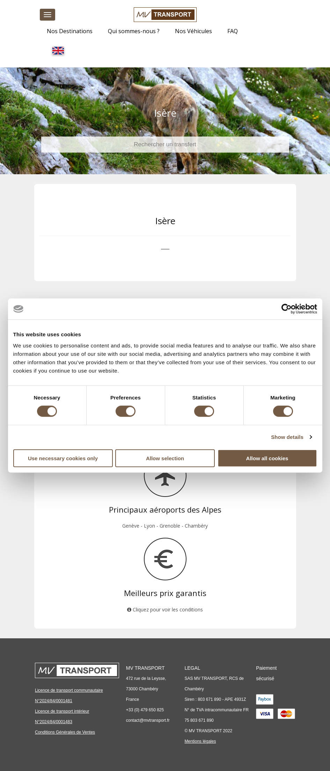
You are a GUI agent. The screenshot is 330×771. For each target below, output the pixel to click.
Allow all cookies (267, 458)
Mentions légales (200, 741)
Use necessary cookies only (63, 458)
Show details (287, 437)
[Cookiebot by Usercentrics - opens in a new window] (286, 309)
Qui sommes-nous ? (134, 31)
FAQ (232, 31)
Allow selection (165, 458)
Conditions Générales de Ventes (65, 732)
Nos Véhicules (193, 31)
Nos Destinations (70, 31)
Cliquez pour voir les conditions (165, 609)
